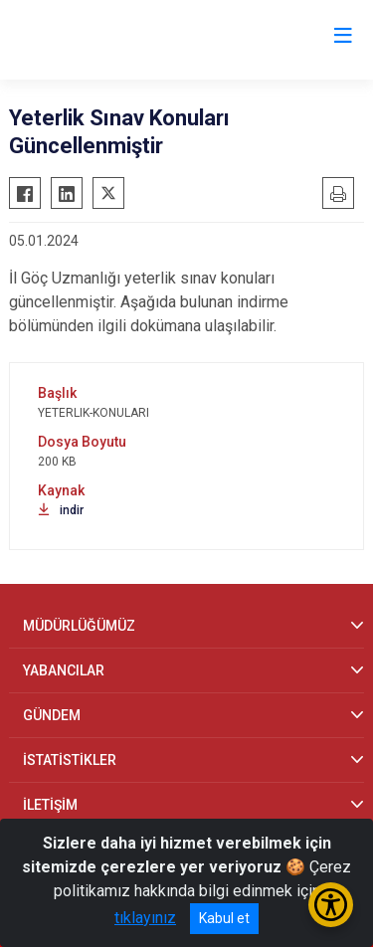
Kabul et (224, 918)
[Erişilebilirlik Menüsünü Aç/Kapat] (330, 904)
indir (61, 510)
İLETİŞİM (50, 805)
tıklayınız (145, 917)
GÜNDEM (52, 715)
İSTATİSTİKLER (69, 760)
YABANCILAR (63, 670)
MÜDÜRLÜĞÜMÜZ (79, 626)
